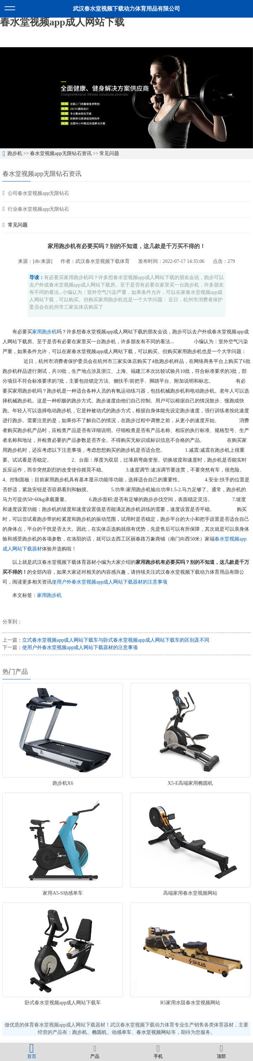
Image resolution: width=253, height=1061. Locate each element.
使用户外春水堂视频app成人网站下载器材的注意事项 (109, 582)
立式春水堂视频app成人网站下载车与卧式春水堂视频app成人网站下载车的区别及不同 (115, 640)
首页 (31, 1051)
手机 (158, 1051)
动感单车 (121, 1032)
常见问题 (109, 153)
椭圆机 (99, 1032)
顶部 (221, 1051)
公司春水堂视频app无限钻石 (38, 193)
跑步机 (14, 153)
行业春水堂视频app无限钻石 (38, 209)
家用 (37, 331)
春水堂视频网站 (153, 1032)
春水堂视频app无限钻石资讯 (60, 153)
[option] (126, 97)
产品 (95, 1051)
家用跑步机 (49, 595)
